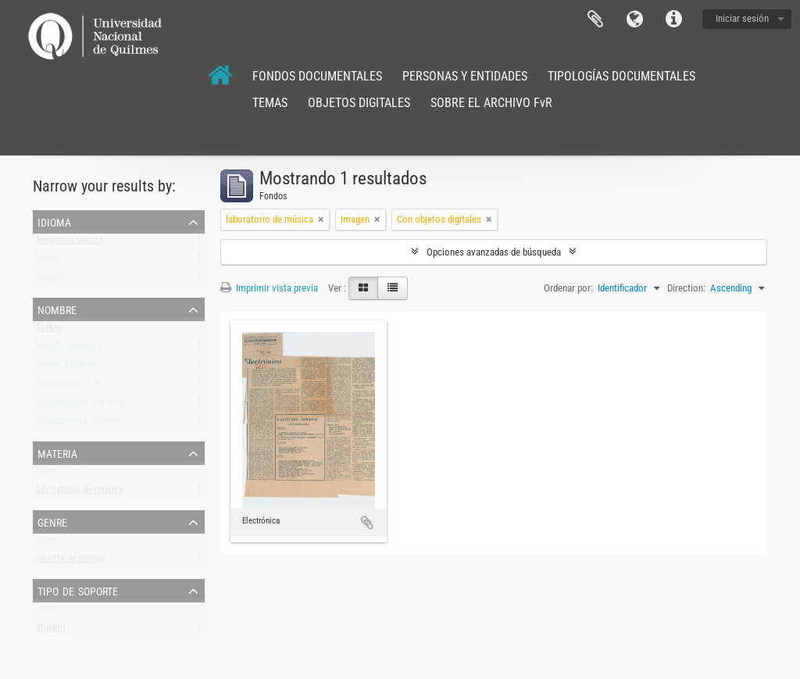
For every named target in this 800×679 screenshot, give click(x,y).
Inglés (47, 261)
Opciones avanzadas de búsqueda (494, 252)
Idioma (634, 19)
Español (51, 280)
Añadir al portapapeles (367, 523)
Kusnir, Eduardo (66, 367)
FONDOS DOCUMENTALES (317, 76)
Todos (48, 330)
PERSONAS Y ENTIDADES (464, 76)
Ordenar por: (568, 288)
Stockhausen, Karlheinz (82, 405)
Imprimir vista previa (269, 288)
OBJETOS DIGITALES (359, 102)
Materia (57, 452)
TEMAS (270, 102)
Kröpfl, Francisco (70, 349)
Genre (52, 521)
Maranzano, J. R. (69, 386)
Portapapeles (595, 19)
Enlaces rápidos (673, 19)
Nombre (57, 308)
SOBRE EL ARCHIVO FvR (491, 102)
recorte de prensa (70, 561)
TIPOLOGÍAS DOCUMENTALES (621, 76)
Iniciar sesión (742, 18)
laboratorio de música (79, 493)
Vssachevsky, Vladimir (80, 424)
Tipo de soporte (78, 590)
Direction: (686, 288)
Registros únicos (69, 242)
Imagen (50, 630)
